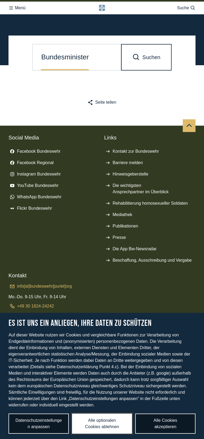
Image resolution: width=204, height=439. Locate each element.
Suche (186, 8)
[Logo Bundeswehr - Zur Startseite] (102, 8)
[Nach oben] (189, 125)
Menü (17, 8)
